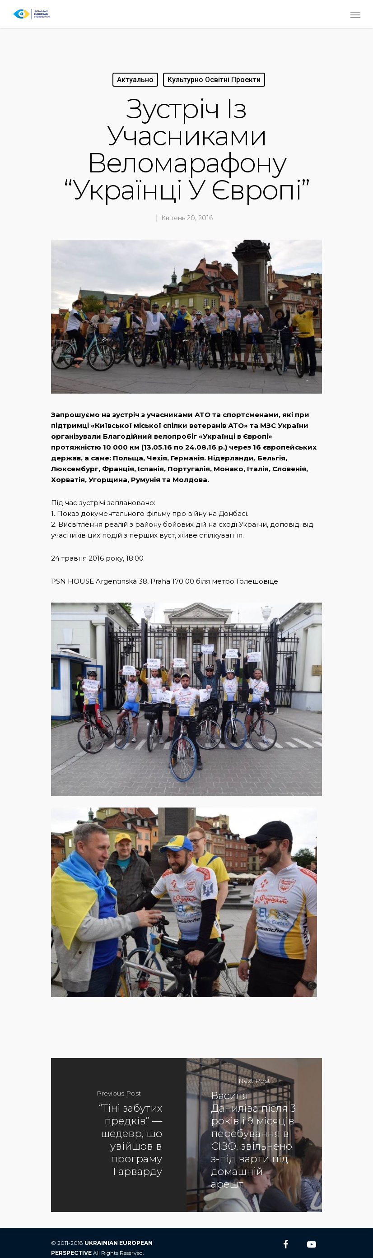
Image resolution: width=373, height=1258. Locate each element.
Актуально (135, 79)
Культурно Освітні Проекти (214, 79)
